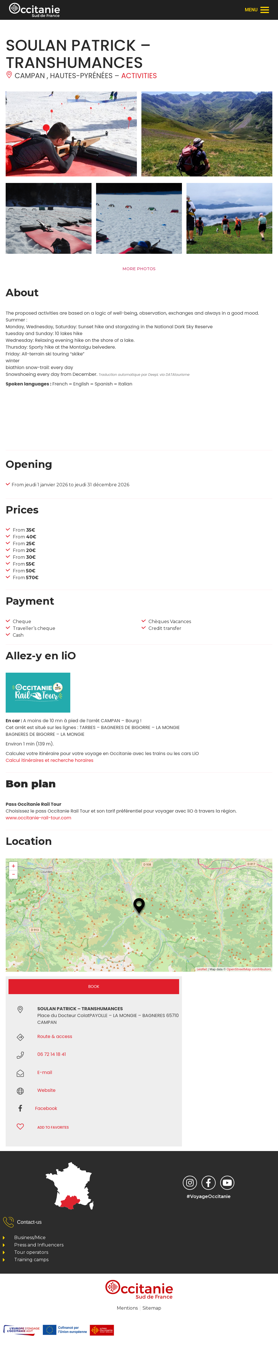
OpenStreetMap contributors (249, 969)
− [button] (13, 874)
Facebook (46, 1108)
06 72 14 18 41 (51, 1054)
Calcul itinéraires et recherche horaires (50, 760)
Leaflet (202, 969)
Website (46, 1090)
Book (93, 986)
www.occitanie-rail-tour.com (38, 818)
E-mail (44, 1072)
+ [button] (13, 866)
